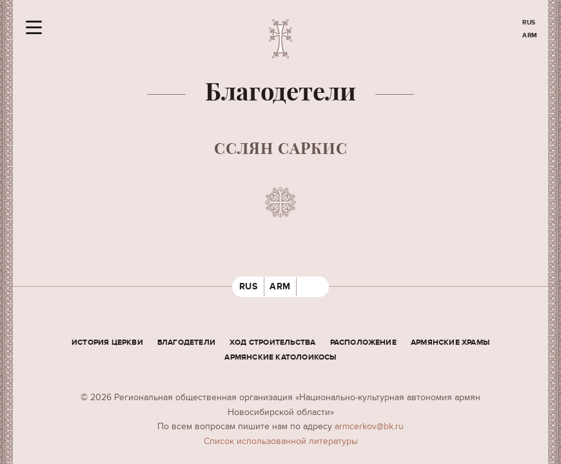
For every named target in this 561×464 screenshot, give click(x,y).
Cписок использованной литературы (281, 441)
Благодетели (186, 342)
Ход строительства (272, 342)
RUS (529, 22)
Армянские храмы (450, 342)
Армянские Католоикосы (280, 357)
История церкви (107, 342)
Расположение (363, 342)
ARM (530, 35)
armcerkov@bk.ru (369, 426)
